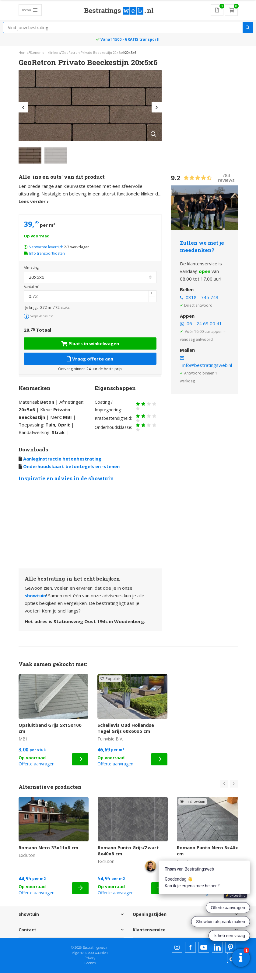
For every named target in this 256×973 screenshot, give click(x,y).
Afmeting (31, 267)
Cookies (90, 963)
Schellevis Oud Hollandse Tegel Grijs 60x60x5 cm (125, 728)
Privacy (90, 957)
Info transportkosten (47, 253)
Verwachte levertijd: (46, 247)
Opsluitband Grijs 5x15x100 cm (50, 728)
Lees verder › (34, 201)
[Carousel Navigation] (229, 784)
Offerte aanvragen (36, 764)
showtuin (35, 595)
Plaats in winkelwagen (90, 343)
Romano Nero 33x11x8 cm (48, 848)
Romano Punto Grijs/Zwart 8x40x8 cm (128, 851)
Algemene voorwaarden (90, 952)
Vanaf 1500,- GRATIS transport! (130, 39)
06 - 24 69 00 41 (204, 323)
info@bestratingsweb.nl (207, 365)
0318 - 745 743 (202, 297)
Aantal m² (31, 286)
